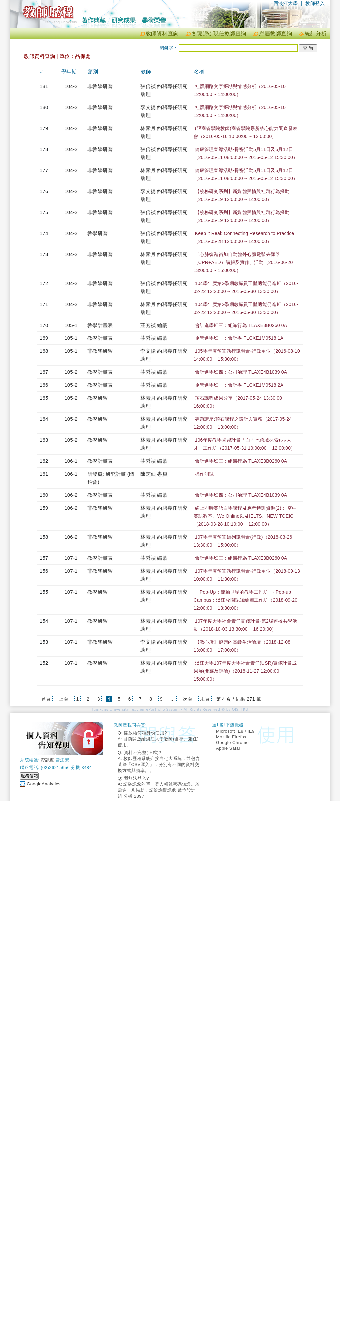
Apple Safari (229, 748)
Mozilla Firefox (231, 736)
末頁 (205, 699)
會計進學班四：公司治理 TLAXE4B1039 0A (241, 372)
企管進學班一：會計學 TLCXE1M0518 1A (239, 338)
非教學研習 (100, 86)
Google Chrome (232, 742)
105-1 (70, 325)
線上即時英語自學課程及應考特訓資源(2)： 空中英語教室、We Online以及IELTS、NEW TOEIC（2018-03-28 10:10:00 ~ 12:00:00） (245, 516)
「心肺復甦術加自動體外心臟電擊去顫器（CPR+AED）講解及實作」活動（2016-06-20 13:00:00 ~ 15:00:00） (243, 262)
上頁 (63, 699)
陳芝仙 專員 (153, 474)
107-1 (70, 558)
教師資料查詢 (162, 33)
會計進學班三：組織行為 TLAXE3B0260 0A (241, 325)
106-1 (70, 461)
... (172, 699)
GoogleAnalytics (43, 783)
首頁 (46, 699)
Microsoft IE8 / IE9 (235, 731)
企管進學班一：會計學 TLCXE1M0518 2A (239, 385)
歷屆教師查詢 (275, 33)
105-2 (70, 372)
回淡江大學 (286, 3)
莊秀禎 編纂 (153, 325)
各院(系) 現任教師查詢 (218, 33)
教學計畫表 (100, 325)
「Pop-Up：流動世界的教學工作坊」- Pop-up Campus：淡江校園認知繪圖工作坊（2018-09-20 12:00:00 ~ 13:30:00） (246, 600)
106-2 (70, 495)
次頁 (187, 699)
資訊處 (47, 759)
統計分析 (316, 33)
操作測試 (204, 474)
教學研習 (97, 233)
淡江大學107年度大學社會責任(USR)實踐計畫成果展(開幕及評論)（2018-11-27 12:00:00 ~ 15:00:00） (245, 671)
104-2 (70, 86)
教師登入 (315, 3)
